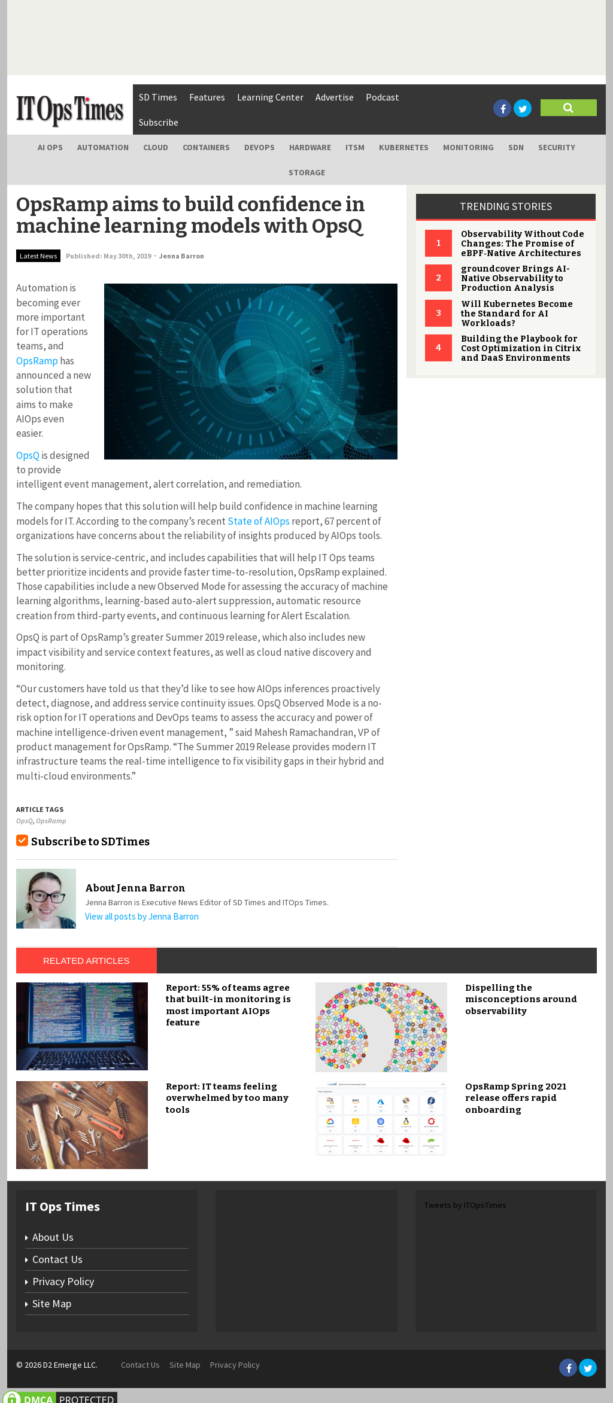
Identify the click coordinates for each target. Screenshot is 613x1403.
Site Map (51, 1303)
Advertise (334, 97)
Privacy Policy (63, 1281)
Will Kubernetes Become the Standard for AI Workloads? (517, 313)
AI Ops (50, 147)
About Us (53, 1237)
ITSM (355, 147)
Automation (103, 147)
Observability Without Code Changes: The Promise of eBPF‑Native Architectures (522, 243)
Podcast (382, 97)
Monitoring (468, 147)
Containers (206, 147)
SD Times (158, 97)
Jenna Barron (181, 255)
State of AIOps (258, 521)
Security (556, 147)
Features (207, 97)
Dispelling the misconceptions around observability (521, 999)
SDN (516, 147)
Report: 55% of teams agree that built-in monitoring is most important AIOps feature (228, 1005)
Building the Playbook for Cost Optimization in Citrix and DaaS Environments (521, 348)
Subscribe (158, 122)
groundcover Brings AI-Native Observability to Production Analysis (515, 278)
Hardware (310, 147)
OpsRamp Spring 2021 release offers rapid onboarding (515, 1098)
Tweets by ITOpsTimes (465, 1205)
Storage (307, 172)
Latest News (38, 255)
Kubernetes (404, 147)
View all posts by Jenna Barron (142, 916)
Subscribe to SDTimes (90, 841)
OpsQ (28, 455)
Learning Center (270, 97)
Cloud (155, 147)
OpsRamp (37, 360)
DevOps (259, 147)
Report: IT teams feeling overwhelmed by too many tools (227, 1098)
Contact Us (57, 1259)
